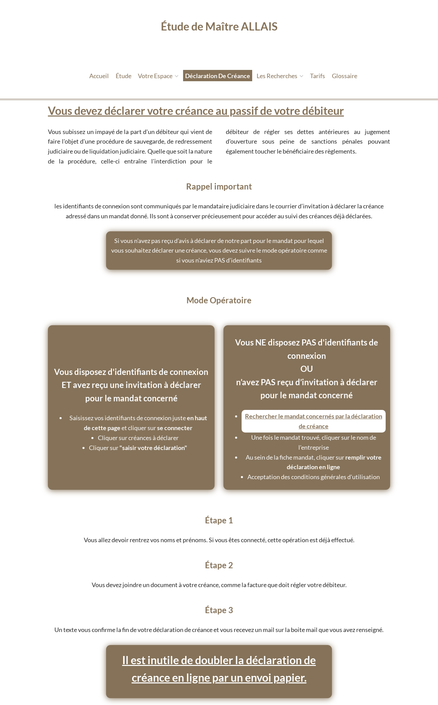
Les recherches (280, 76)
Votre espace (158, 76)
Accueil (99, 76)
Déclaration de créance (217, 76)
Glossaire (344, 76)
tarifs (317, 76)
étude (123, 76)
